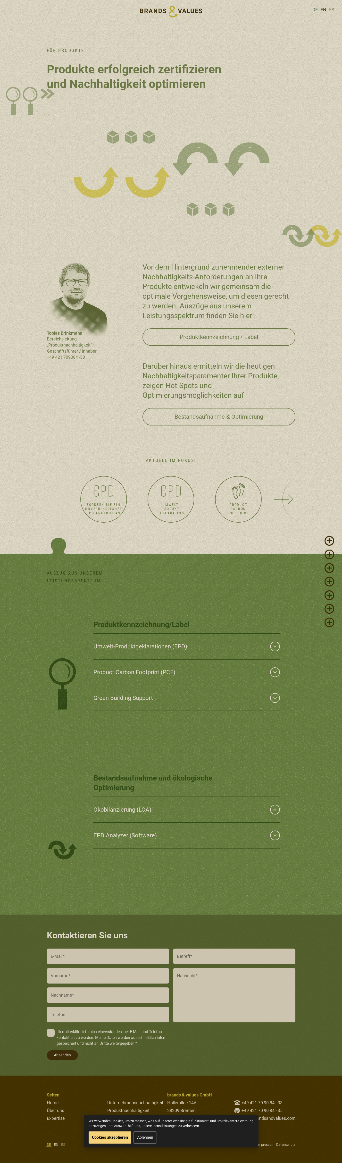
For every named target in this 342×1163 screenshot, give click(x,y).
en (323, 9)
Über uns (55, 1110)
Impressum (265, 1144)
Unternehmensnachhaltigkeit (135, 1102)
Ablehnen (145, 1137)
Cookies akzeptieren (110, 1137)
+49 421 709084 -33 (66, 357)
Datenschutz (285, 1144)
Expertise (56, 1118)
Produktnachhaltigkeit (128, 1110)
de (315, 9)
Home (53, 1102)
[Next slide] (283, 499)
